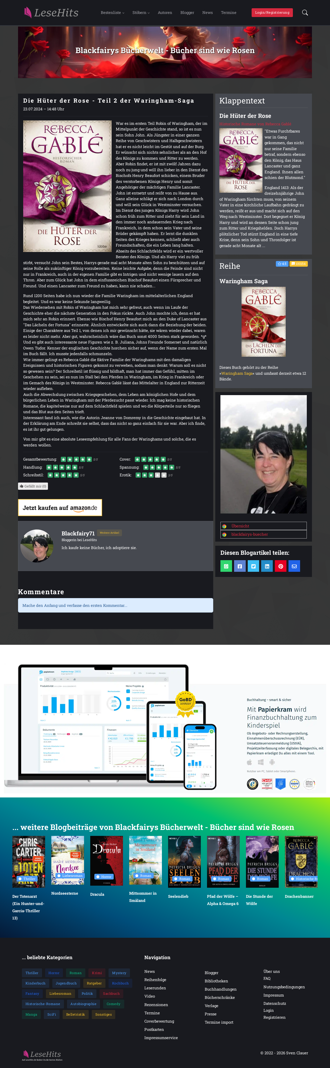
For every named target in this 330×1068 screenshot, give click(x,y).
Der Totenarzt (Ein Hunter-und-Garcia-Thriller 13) (28, 909)
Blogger (187, 13)
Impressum (273, 997)
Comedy (114, 1006)
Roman (143, 878)
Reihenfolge (155, 982)
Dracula (97, 897)
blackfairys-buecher (250, 537)
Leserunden (155, 990)
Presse (211, 1016)
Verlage (211, 1008)
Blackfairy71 (79, 536)
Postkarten (154, 1031)
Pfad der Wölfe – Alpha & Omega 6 (222, 902)
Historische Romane (309, 881)
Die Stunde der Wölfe (259, 902)
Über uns (271, 974)
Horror (103, 879)
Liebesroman (69, 878)
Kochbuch (120, 985)
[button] (303, 14)
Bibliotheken (216, 983)
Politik (87, 996)
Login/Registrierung (272, 13)
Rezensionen (156, 1007)
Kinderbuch (36, 985)
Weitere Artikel (109, 535)
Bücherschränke (220, 1000)
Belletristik (75, 1017)
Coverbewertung (159, 1023)
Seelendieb (178, 899)
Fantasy (32, 996)
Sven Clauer (297, 1055)
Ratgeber (94, 985)
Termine (228, 13)
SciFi (51, 1017)
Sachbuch (111, 996)
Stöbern (139, 13)
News (207, 13)
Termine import (219, 1025)
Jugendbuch (66, 985)
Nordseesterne (64, 896)
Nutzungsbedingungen (284, 989)
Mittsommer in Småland (143, 899)
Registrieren (274, 1020)
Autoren (165, 13)
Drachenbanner (299, 899)
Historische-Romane (43, 1006)
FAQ (266, 981)
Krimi (97, 975)
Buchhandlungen (221, 991)
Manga (31, 1017)
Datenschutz (274, 1005)
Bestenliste (111, 13)
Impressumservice (161, 1040)
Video (149, 998)
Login (268, 1012)
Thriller (27, 881)
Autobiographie (83, 1006)
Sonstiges (103, 1017)
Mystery (119, 975)
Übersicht (240, 528)
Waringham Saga (237, 375)
